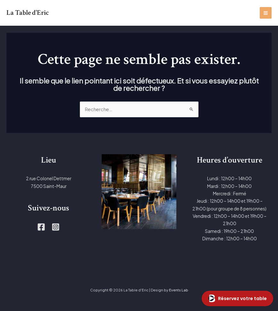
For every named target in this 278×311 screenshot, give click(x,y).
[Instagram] (56, 227)
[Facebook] (41, 227)
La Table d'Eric (29, 12)
